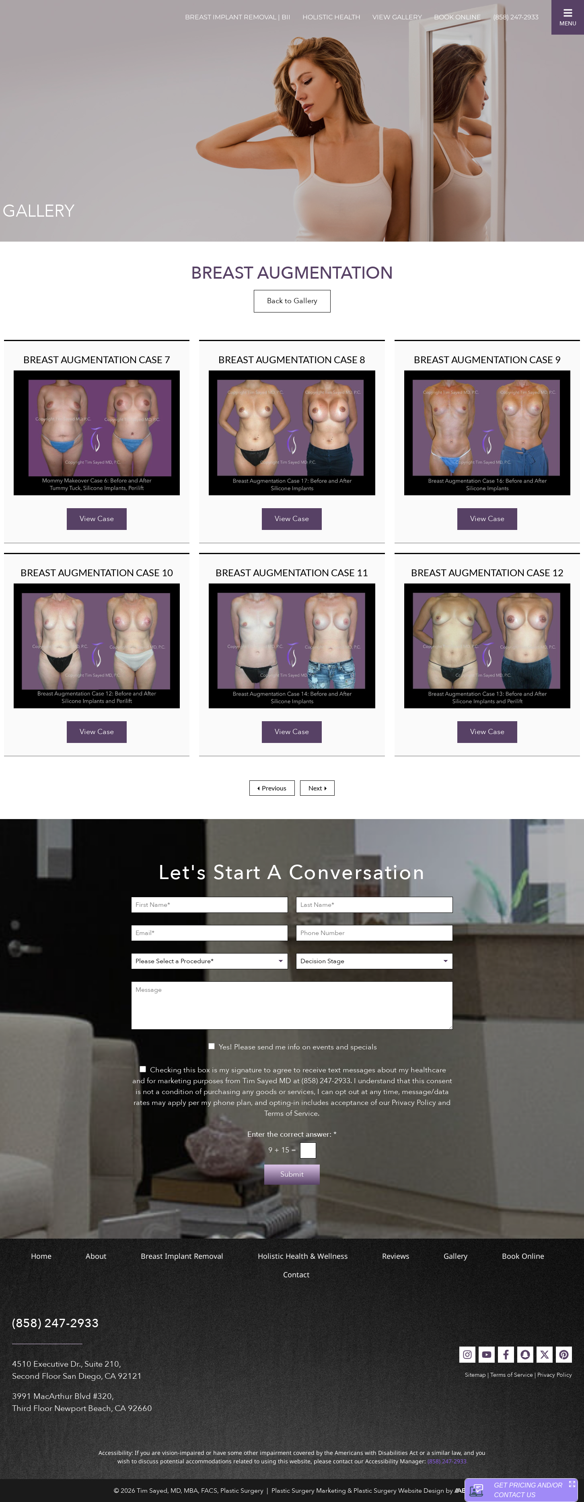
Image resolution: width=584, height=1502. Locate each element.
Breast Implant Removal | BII (237, 17)
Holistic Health (331, 17)
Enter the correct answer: (292, 1134)
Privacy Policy (554, 1375)
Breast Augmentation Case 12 (487, 572)
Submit (292, 1174)
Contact (348, 1274)
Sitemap (475, 1375)
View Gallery (397, 17)
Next (315, 788)
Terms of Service (511, 1375)
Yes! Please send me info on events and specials (298, 1047)
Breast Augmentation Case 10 (97, 572)
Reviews (456, 1256)
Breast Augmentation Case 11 (292, 572)
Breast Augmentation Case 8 (291, 359)
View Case (97, 519)
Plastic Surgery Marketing (308, 1490)
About (103, 1256)
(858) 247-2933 (516, 17)
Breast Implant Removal (207, 1256)
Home (30, 1256)
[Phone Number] (374, 933)
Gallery (534, 1256)
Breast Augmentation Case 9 (487, 359)
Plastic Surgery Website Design (399, 1490)
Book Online (457, 17)
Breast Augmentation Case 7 (96, 359)
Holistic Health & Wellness (345, 1256)
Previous (274, 788)
